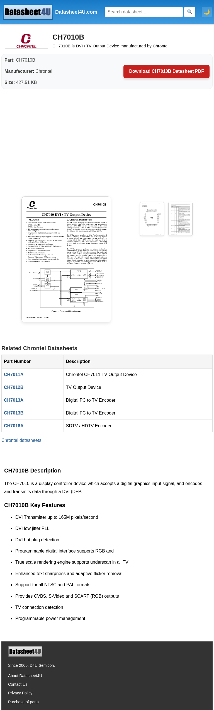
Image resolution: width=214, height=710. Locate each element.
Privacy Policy (20, 693)
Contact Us (17, 684)
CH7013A (13, 400)
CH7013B (13, 413)
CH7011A (13, 374)
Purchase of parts (23, 702)
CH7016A (13, 425)
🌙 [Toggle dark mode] (207, 12)
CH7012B (13, 387)
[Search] (144, 12)
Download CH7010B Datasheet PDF (166, 71)
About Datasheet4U (25, 675)
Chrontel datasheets (21, 440)
